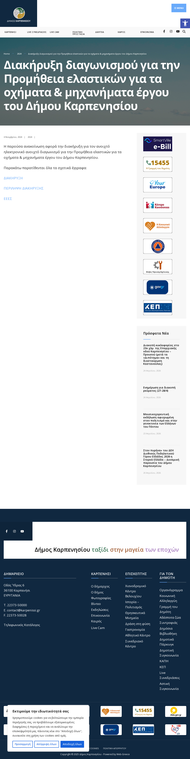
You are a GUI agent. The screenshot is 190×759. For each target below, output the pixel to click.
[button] (185, 23)
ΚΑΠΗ (164, 658)
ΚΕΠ (163, 664)
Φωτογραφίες (101, 595)
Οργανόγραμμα (171, 587)
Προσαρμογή (23, 744)
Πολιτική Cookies (89, 745)
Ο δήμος (97, 589)
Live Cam (98, 625)
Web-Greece (123, 751)
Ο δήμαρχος (100, 584)
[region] (48, 728)
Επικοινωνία (100, 613)
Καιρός (96, 618)
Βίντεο (96, 601)
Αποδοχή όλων (72, 744)
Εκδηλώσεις (100, 607)
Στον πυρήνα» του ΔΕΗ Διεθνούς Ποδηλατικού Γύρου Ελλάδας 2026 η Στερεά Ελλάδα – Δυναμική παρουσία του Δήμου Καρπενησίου (161, 455)
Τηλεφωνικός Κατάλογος (22, 622)
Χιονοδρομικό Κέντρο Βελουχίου (135, 588)
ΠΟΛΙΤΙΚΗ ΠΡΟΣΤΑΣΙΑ (79, 30)
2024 (19, 51)
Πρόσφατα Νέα (156, 330)
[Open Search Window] (184, 28)
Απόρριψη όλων (47, 744)
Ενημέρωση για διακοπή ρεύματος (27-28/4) (159, 386)
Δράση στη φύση (137, 621)
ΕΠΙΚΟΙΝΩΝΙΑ (147, 29)
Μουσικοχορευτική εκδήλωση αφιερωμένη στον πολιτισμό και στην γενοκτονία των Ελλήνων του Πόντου (160, 418)
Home (7, 51)
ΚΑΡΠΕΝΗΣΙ (10, 29)
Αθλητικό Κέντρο (137, 632)
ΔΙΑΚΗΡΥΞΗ (13, 175)
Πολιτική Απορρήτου (114, 745)
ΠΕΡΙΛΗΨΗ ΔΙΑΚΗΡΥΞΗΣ (24, 185)
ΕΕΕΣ (8, 196)
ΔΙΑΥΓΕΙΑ (99, 29)
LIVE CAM (54, 29)
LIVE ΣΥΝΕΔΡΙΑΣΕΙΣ (37, 29)
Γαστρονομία (135, 627)
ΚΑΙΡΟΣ (121, 29)
